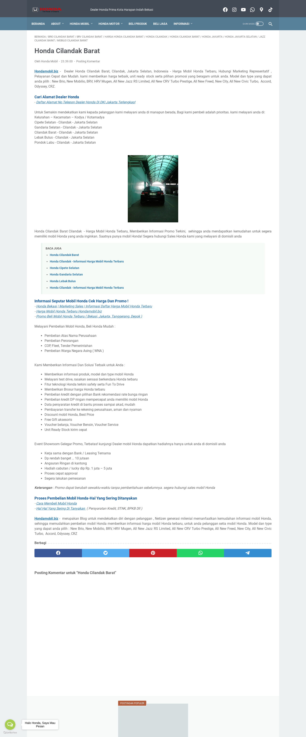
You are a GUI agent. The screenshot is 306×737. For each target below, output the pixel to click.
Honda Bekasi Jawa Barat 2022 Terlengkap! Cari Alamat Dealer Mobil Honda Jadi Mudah (240, 79)
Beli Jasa (163, 16)
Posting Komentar (88, 57)
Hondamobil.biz (46, 67)
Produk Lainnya (211, 722)
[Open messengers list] (10, 724)
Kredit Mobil (92, 722)
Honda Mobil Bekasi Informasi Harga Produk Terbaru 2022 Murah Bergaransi (159, 730)
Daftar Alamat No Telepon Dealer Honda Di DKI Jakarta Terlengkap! (85, 103)
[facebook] (50, 579)
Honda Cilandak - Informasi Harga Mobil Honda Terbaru (87, 272)
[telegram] (177, 579)
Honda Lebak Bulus (63, 292)
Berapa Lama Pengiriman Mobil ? (237, 201)
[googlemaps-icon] (257, 5)
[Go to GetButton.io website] (10, 732)
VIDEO (250, 311)
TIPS (238, 311)
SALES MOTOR (220, 303)
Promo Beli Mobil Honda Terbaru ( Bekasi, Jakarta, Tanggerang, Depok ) (89, 327)
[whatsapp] (146, 579)
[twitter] (82, 579)
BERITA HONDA (253, 241)
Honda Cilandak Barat (64, 266)
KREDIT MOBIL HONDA (226, 280)
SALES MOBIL (246, 295)
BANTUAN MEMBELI (224, 241)
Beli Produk (141, 16)
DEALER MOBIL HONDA (226, 248)
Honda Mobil (82, 16)
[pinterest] (114, 579)
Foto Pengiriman (137, 722)
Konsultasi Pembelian (166, 722)
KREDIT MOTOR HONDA (226, 287)
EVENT (252, 256)
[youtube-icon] (239, 5)
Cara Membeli (113, 722)
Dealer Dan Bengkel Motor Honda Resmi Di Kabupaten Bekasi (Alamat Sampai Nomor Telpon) (239, 98)
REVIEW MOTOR (221, 295)
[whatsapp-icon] (248, 5)
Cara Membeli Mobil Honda (56, 524)
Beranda (41, 16)
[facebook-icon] (221, 5)
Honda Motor (112, 16)
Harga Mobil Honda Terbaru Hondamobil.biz (69, 322)
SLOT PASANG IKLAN (249, 303)
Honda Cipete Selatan (64, 279)
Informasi (184, 16)
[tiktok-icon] (267, 5)
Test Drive (191, 722)
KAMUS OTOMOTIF (223, 272)
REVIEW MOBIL (257, 287)
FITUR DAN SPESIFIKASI (226, 264)
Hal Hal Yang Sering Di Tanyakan (61, 529)
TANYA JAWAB (220, 311)
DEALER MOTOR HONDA (227, 256)
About (59, 16)
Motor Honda (235, 722)
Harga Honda (71, 722)
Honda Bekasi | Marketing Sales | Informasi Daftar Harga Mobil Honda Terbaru (94, 317)
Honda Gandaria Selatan (66, 285)
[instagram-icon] (230, 5)
